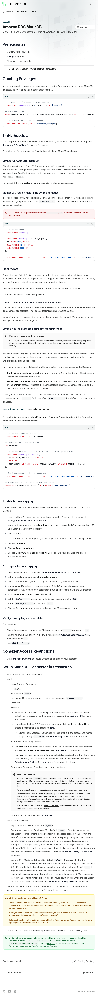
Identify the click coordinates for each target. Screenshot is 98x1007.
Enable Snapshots (59, 736)
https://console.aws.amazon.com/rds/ (27, 520)
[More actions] (94, 4)
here (52, 727)
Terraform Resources (18, 946)
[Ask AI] (92, 96)
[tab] (6, 96)
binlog (10, 56)
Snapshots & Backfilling (14, 145)
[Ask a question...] (49, 981)
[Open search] (86, 4)
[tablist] (44, 96)
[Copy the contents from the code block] (88, 96)
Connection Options (21, 658)
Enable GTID (75, 716)
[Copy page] (83, 27)
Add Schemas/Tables (25, 762)
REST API (51, 943)
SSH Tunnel (46, 815)
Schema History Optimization (78, 851)
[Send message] (92, 982)
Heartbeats (60, 750)
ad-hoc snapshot (51, 805)
